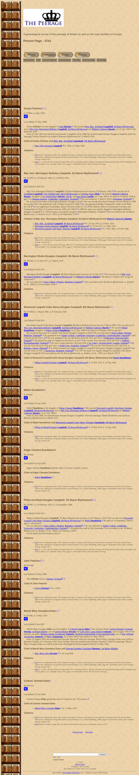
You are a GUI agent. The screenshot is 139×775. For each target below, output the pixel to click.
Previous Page (89, 60)
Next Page (101, 60)
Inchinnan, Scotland (122, 199)
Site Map (76, 60)
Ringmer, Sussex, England (35, 348)
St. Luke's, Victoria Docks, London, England (108, 343)
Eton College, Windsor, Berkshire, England (63, 282)
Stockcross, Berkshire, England (59, 351)
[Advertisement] (80, 86)
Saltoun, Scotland (54, 579)
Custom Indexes (49, 60)
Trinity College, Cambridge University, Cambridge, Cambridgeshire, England (95, 335)
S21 (36, 162)
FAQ (38, 60)
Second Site (76, 773)
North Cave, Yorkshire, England (73, 345)
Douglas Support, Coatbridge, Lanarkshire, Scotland (55, 199)
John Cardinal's (67, 773)
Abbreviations (65, 60)
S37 (36, 724)
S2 (36, 155)
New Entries (29, 60)
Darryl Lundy (80, 764)
